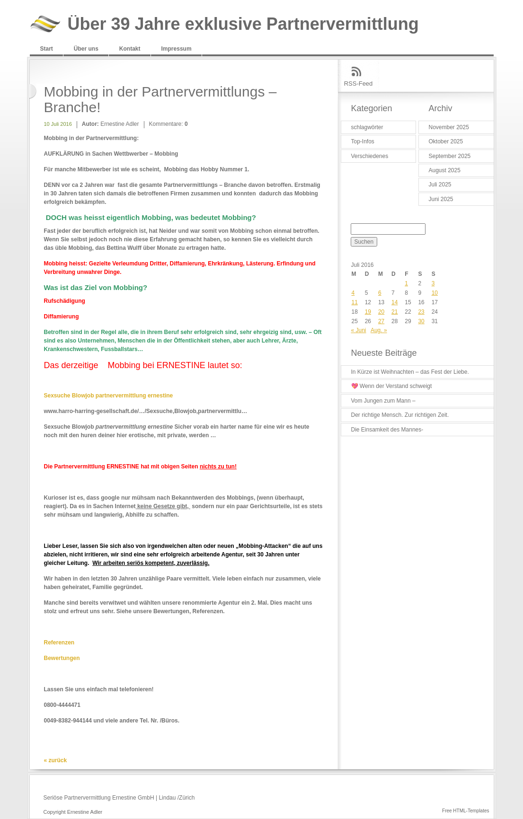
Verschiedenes (370, 156)
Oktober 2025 (446, 141)
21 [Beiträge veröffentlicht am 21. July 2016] (394, 311)
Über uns (86, 48)
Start (46, 48)
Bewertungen (62, 658)
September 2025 (450, 156)
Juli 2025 (440, 184)
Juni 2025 (441, 199)
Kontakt (130, 48)
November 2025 (449, 127)
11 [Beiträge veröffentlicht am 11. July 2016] (355, 302)
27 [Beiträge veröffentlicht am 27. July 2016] (381, 321)
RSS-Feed (358, 83)
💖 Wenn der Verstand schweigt (391, 386)
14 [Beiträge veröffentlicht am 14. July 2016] (394, 302)
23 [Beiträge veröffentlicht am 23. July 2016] (421, 311)
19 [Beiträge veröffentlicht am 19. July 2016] (368, 311)
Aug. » (379, 330)
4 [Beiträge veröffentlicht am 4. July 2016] (353, 293)
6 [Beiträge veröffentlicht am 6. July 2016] (379, 293)
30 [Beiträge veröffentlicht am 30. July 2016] (421, 321)
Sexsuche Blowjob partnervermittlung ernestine (108, 395)
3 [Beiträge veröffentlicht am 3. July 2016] (433, 283)
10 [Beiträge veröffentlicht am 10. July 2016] (435, 293)
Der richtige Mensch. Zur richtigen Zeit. (400, 415)
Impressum (176, 48)
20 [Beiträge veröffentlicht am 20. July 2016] (381, 311)
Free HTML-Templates (465, 810)
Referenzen (59, 642)
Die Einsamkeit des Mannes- (387, 429)
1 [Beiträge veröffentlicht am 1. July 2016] (406, 283)
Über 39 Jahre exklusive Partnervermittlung (243, 24)
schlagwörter (367, 127)
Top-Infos (362, 141)
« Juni (358, 330)
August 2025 (445, 170)
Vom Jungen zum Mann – (383, 400)
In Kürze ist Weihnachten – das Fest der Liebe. (410, 372)
